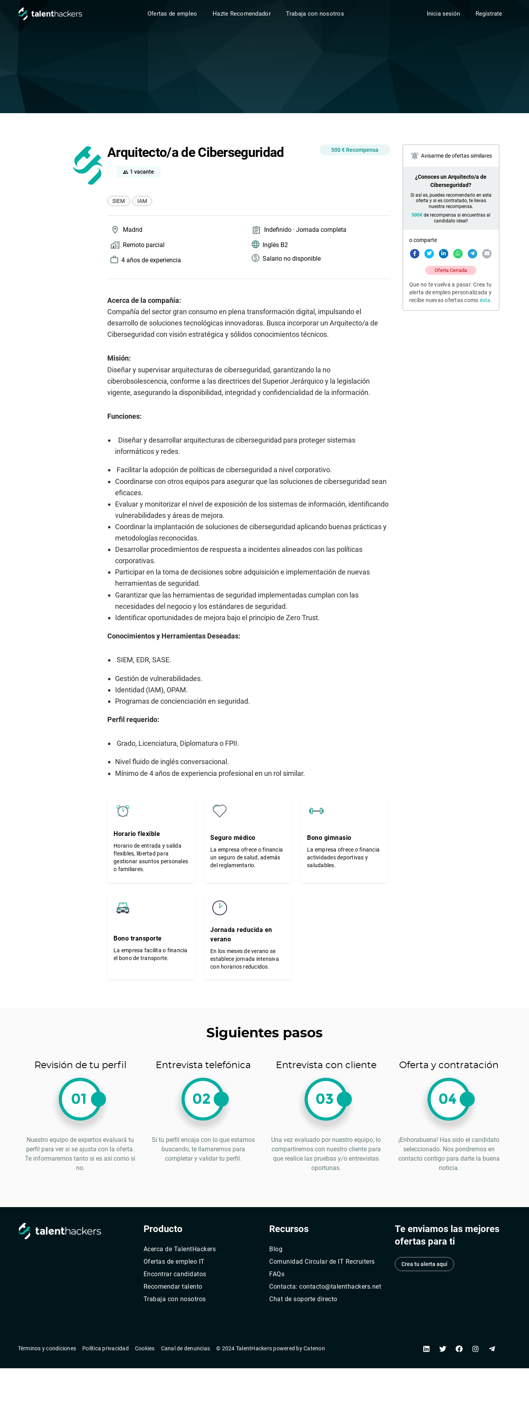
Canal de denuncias (185, 1348)
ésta (485, 300)
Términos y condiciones (47, 1348)
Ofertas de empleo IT (174, 1261)
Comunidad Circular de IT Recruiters (322, 1261)
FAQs (276, 1274)
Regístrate (489, 13)
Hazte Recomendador (242, 13)
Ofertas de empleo (172, 13)
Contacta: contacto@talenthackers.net (325, 1286)
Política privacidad (105, 1348)
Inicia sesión (443, 13)
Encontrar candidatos (175, 1274)
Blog (275, 1249)
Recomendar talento (173, 1286)
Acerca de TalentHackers (180, 1249)
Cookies (145, 1348)
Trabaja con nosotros (315, 13)
